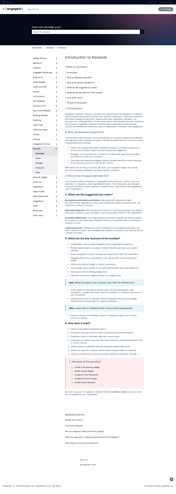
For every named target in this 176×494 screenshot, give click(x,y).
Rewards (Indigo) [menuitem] (40, 177)
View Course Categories (74, 426)
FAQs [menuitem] (37, 172)
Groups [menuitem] (36, 134)
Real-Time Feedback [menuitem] (41, 110)
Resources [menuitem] (37, 210)
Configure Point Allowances (86, 375)
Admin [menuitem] (38, 158)
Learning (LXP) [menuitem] (39, 106)
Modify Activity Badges (84, 371)
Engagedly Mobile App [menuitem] (42, 72)
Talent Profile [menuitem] (38, 191)
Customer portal (166, 2)
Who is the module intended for (80, 83)
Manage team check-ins (74, 420)
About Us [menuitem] (84, 460)
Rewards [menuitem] (36, 149)
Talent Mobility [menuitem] (39, 82)
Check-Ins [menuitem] (37, 182)
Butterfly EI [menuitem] (38, 77)
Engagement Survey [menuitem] (41, 144)
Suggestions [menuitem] (38, 201)
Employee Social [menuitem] (40, 130)
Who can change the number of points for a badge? (84, 431)
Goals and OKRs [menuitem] (40, 87)
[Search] (142, 32)
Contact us (151, 2)
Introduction (72, 72)
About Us (32, 9)
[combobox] (86, 32)
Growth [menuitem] (36, 91)
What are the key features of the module (84, 93)
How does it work (74, 98)
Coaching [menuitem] (37, 120)
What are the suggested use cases (81, 87)
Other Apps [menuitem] (38, 215)
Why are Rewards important (79, 77)
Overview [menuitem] (39, 153)
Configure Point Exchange (86, 378)
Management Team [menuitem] (88, 464)
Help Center (37, 48)
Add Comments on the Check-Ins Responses (81, 443)
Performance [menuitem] (38, 96)
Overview (62, 48)
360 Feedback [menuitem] (39, 101)
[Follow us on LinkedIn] (171, 479)
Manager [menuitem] (39, 163)
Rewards (50, 48)
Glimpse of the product (77, 103)
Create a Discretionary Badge (87, 367)
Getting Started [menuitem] (39, 58)
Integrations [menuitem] (38, 187)
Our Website (166, 9)
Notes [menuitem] (35, 206)
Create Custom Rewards (85, 382)
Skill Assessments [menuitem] (40, 196)
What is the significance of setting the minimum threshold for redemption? (92, 437)
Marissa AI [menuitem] (37, 63)
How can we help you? (46, 27)
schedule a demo (119, 392)
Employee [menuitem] (39, 168)
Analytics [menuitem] (37, 68)
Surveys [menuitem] (36, 139)
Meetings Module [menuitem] (40, 115)
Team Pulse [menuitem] (38, 125)
